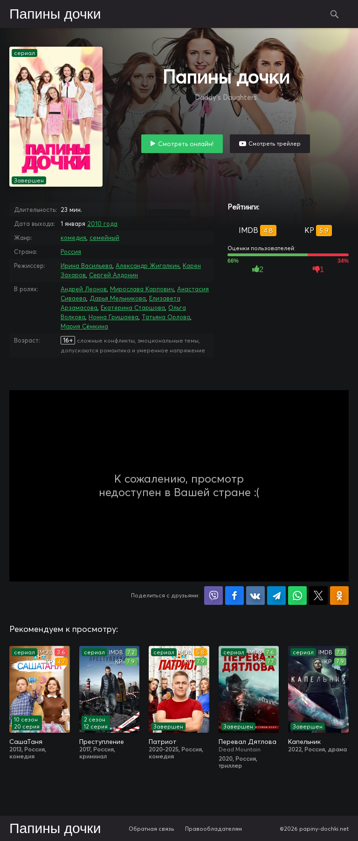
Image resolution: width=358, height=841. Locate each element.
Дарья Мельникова (118, 298)
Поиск (335, 14)
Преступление (101, 741)
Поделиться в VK (255, 595)
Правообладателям (213, 828)
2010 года (102, 223)
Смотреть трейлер (274, 143)
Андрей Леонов (84, 289)
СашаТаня (25, 741)
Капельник (304, 741)
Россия (71, 251)
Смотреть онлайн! (185, 143)
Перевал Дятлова (247, 741)
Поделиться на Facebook (234, 595)
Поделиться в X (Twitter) (318, 595)
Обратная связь (151, 828)
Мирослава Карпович (142, 289)
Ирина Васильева (86, 265)
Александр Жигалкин (147, 265)
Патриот (163, 741)
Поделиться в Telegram (276, 595)
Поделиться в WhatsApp (297, 595)
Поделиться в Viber (213, 595)
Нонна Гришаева (113, 317)
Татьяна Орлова (166, 317)
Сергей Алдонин (113, 275)
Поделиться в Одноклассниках (339, 595)
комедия (73, 237)
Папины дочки (55, 14)
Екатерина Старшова (133, 307)
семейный (104, 237)
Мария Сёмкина (84, 326)
